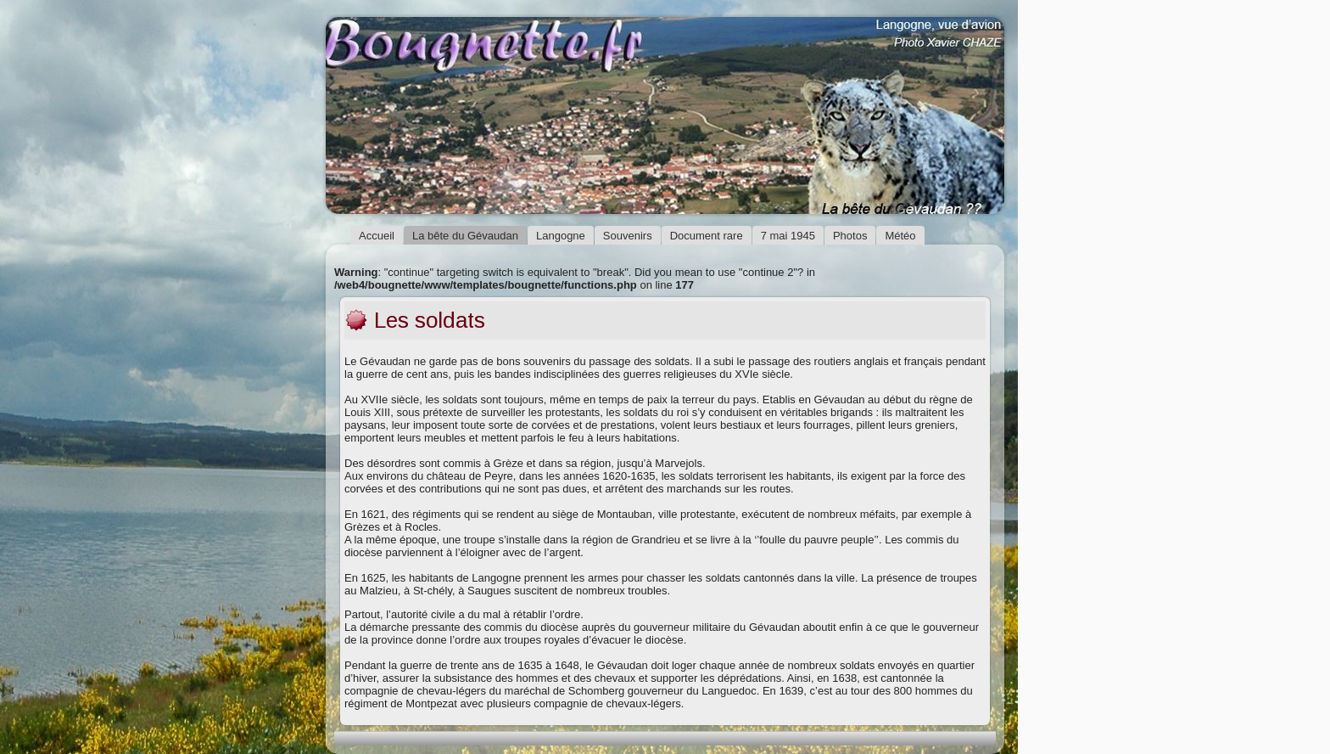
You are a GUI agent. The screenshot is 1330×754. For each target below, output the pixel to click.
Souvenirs (627, 235)
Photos (850, 235)
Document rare (706, 235)
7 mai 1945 (788, 235)
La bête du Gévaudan (465, 235)
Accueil (376, 235)
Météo (900, 235)
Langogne (560, 235)
